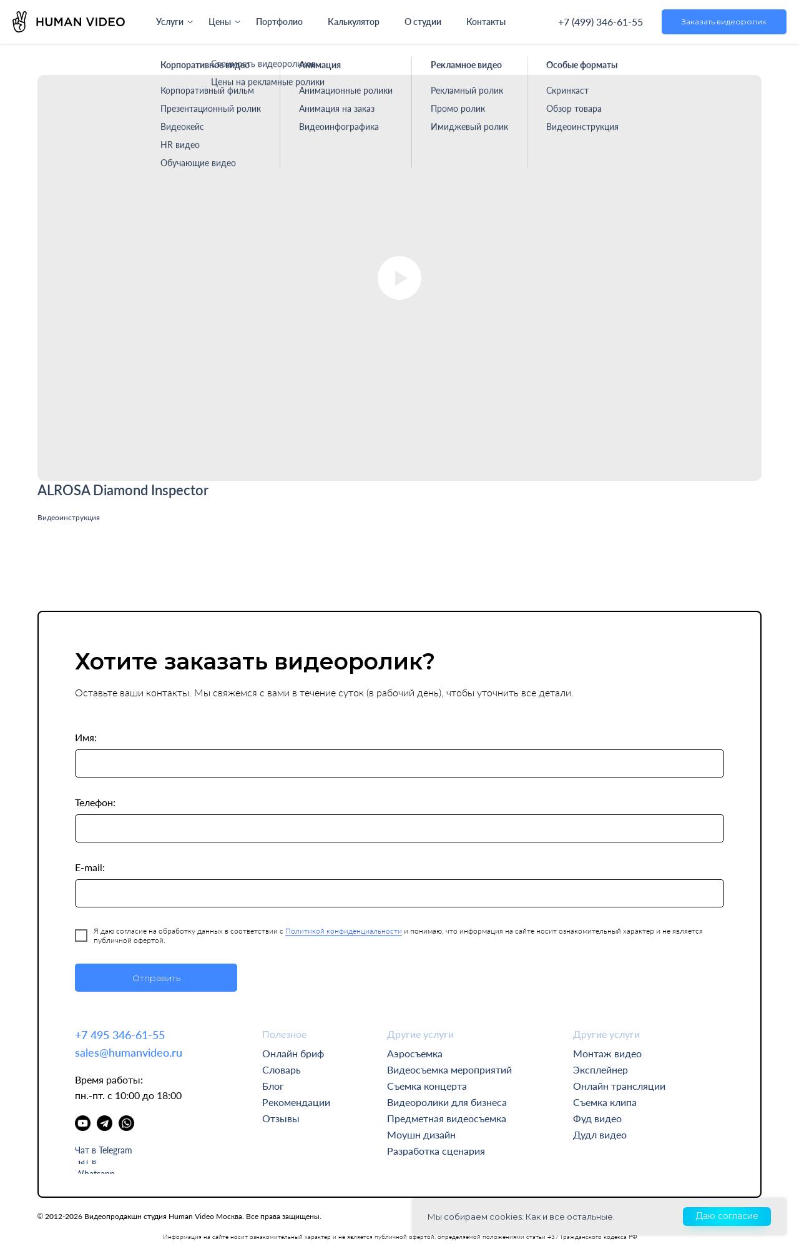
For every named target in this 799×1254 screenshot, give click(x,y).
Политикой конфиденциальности (343, 931)
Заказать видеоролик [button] (724, 21)
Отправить (156, 978)
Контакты (485, 22)
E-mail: (90, 867)
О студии (422, 22)
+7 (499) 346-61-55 (600, 22)
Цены (219, 22)
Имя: (86, 737)
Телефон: (95, 802)
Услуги (170, 22)
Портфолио (279, 22)
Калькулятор (353, 22)
